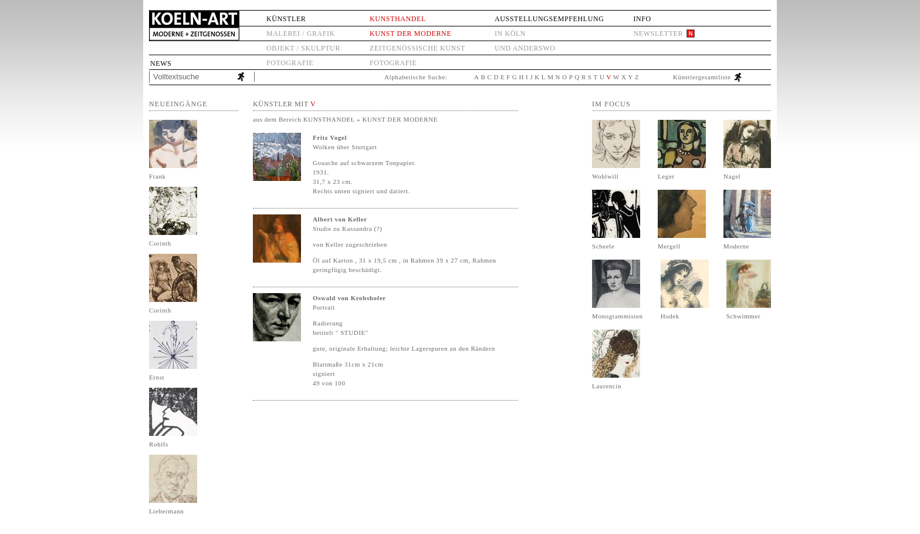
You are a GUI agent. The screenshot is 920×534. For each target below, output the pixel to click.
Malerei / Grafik (300, 33)
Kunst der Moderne (410, 33)
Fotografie (289, 63)
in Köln (510, 33)
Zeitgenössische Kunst (417, 48)
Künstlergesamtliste (702, 76)
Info (642, 19)
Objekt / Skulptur (303, 48)
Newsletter (658, 33)
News (160, 63)
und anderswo (525, 48)
